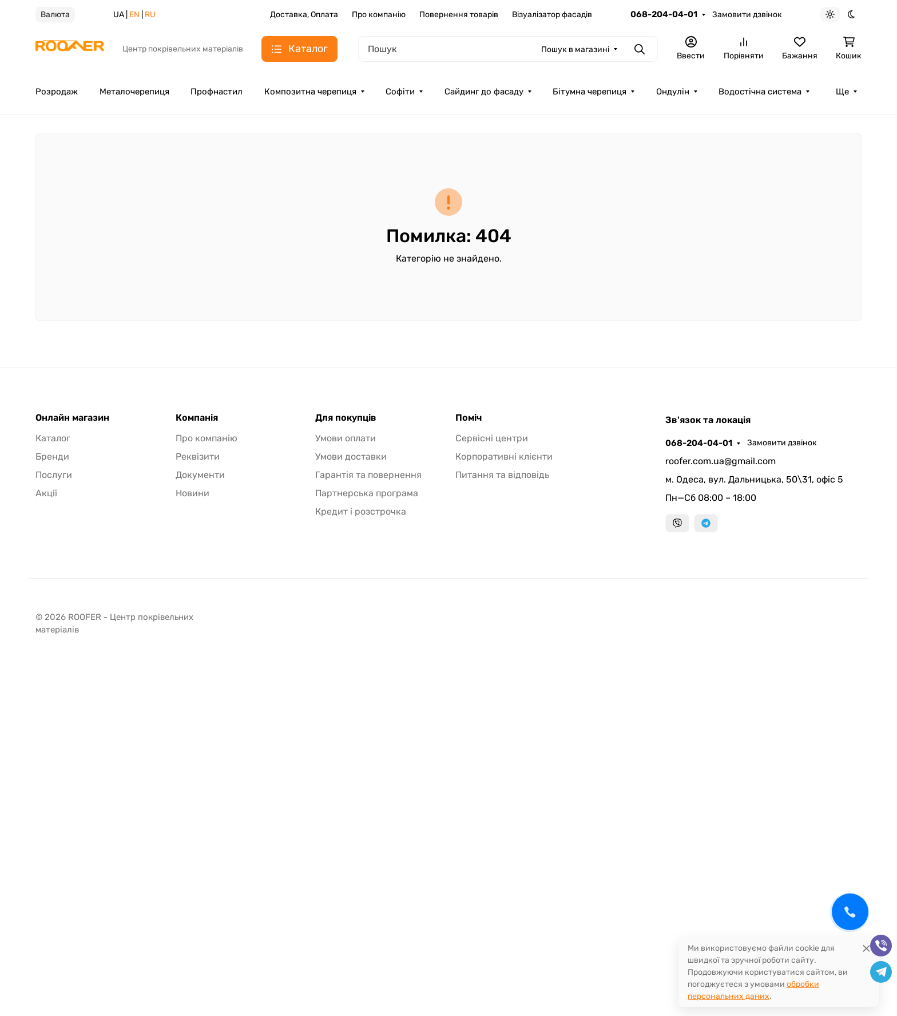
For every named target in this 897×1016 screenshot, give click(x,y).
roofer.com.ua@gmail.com (720, 461)
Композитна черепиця (310, 91)
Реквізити (198, 456)
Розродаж (56, 91)
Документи (200, 474)
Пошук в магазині (575, 49)
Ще (842, 91)
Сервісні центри (491, 438)
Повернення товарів (458, 14)
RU (150, 14)
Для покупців (345, 417)
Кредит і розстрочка (360, 511)
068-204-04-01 (663, 14)
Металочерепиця (134, 91)
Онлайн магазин (72, 417)
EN (134, 14)
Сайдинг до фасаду (483, 91)
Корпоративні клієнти (504, 456)
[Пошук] (508, 49)
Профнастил (216, 91)
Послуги (53, 474)
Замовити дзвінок (747, 14)
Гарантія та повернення (368, 474)
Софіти (400, 91)
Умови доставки (351, 456)
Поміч (468, 417)
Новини (192, 493)
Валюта (55, 14)
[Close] (866, 948)
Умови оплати (345, 438)
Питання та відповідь (502, 474)
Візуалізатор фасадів (552, 14)
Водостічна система (760, 91)
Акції (46, 493)
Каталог (52, 438)
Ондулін (672, 91)
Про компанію (379, 14)
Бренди (52, 456)
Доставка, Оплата (304, 14)
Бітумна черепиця (589, 91)
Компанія (197, 417)
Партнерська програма (366, 493)
